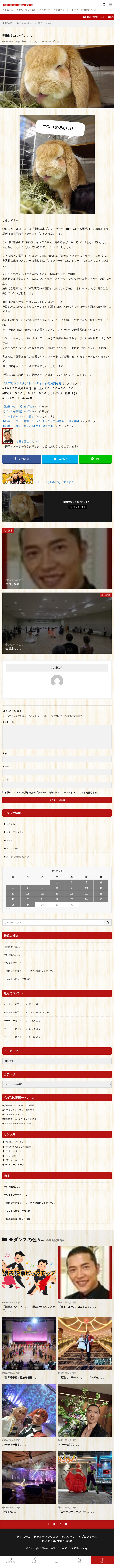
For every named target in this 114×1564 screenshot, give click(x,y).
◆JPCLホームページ (12, 1160)
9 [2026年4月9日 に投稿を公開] (71, 888)
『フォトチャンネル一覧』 (18, 416)
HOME (8, 23)
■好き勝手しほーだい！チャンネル (19, 1118)
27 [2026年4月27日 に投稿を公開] (27, 904)
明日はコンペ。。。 (48, 23)
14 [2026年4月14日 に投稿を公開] (42, 893)
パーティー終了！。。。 (16, 1020)
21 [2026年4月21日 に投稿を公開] (42, 899)
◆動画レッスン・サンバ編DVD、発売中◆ (27, 426)
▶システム (7, 10)
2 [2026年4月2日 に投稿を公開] (71, 882)
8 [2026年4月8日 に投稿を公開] (57, 888)
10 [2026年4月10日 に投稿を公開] (86, 888)
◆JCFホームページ (11, 1151)
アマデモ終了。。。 (69, 1444)
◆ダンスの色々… (25, 23)
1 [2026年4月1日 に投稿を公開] (57, 882)
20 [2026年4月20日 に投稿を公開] (27, 899)
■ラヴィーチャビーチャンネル (17, 1123)
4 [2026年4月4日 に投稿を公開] (101, 882)
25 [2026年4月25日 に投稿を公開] (101, 899)
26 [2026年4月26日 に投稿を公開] (13, 904)
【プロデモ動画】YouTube (18, 411)
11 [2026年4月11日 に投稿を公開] (101, 888)
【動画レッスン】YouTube (18, 406)
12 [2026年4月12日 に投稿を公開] (13, 893)
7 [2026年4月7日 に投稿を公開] (42, 888)
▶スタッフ (44, 10)
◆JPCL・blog (9, 1155)
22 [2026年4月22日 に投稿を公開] (57, 899)
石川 (31, 1004)
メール (5, 766)
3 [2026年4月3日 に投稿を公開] (86, 882)
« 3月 (8, 908)
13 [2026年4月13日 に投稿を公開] (27, 893)
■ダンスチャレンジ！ (12, 1114)
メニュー (57, 1560)
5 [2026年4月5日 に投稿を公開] (13, 888)
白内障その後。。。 (14, 946)
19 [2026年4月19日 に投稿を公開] (13, 899)
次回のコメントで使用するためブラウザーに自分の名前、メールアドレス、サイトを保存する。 (52, 792)
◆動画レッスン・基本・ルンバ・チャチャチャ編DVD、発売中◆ (41, 421)
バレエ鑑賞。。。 (12, 954)
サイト (5, 779)
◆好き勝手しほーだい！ (14, 1142)
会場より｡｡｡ (9, 1511)
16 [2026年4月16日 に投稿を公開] (71, 893)
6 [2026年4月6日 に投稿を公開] (27, 888)
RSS (6, 1175)
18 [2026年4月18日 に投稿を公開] (101, 893)
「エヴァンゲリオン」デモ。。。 (77, 1511)
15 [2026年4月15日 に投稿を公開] (57, 893)
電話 (79, 1560)
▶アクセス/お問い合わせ (84, 10)
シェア (34, 1560)
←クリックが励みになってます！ (54, 482)
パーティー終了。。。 (15, 1004)
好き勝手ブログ (11, 1560)
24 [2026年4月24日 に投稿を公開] (86, 899)
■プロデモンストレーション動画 (18, 1105)
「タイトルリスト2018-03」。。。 (21, 979)
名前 (4, 753)
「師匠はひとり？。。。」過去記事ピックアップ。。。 (31, 971)
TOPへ (102, 1560)
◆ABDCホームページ (13, 1164)
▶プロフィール (61, 10)
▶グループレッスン (26, 10)
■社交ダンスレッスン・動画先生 (18, 1110)
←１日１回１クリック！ (28, 441)
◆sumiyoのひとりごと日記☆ (16, 1146)
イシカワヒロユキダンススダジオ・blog (66, 1548)
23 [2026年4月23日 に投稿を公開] (71, 899)
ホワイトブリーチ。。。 (16, 963)
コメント (8, 722)
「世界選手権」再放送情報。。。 (20, 1219)
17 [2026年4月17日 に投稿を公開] (86, 893)
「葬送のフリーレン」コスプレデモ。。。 (82, 1377)
